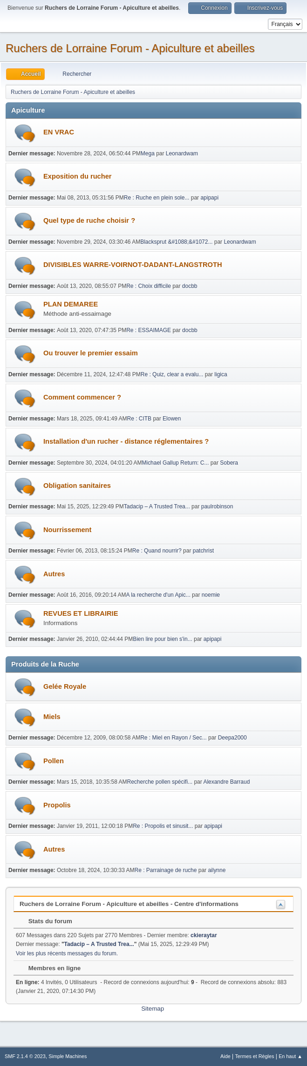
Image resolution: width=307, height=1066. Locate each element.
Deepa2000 (232, 737)
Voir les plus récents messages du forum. (67, 953)
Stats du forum (45, 921)
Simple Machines (67, 1056)
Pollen (53, 761)
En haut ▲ (290, 1056)
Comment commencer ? (82, 397)
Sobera (229, 463)
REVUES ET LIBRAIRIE (80, 613)
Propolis (57, 805)
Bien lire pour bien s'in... (162, 639)
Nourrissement (67, 529)
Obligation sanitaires (77, 485)
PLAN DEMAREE (70, 304)
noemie (211, 595)
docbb (190, 286)
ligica (220, 374)
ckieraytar (204, 935)
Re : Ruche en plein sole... (157, 197)
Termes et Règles (254, 1056)
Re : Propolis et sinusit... (163, 826)
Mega (148, 153)
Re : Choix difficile (148, 286)
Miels (52, 716)
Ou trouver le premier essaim (90, 353)
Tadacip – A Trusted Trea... (157, 506)
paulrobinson (217, 506)
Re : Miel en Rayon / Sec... (173, 737)
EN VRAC (58, 132)
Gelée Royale (64, 686)
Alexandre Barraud (226, 782)
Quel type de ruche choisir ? (89, 220)
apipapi (209, 197)
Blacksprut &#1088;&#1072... (176, 242)
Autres (54, 574)
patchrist (203, 550)
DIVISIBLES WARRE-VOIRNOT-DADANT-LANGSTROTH (132, 264)
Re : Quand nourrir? (157, 550)
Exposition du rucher (77, 176)
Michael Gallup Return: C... (175, 463)
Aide (225, 1056)
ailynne (216, 870)
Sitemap (152, 1008)
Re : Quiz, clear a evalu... (172, 374)
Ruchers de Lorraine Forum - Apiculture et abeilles (130, 48)
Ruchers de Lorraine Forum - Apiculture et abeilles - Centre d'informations (129, 903)
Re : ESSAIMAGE (148, 330)
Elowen (172, 418)
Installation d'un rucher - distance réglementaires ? (126, 441)
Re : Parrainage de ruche (166, 870)
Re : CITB (139, 418)
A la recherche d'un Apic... (158, 595)
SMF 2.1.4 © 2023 (25, 1056)
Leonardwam (182, 153)
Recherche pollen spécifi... (160, 782)
